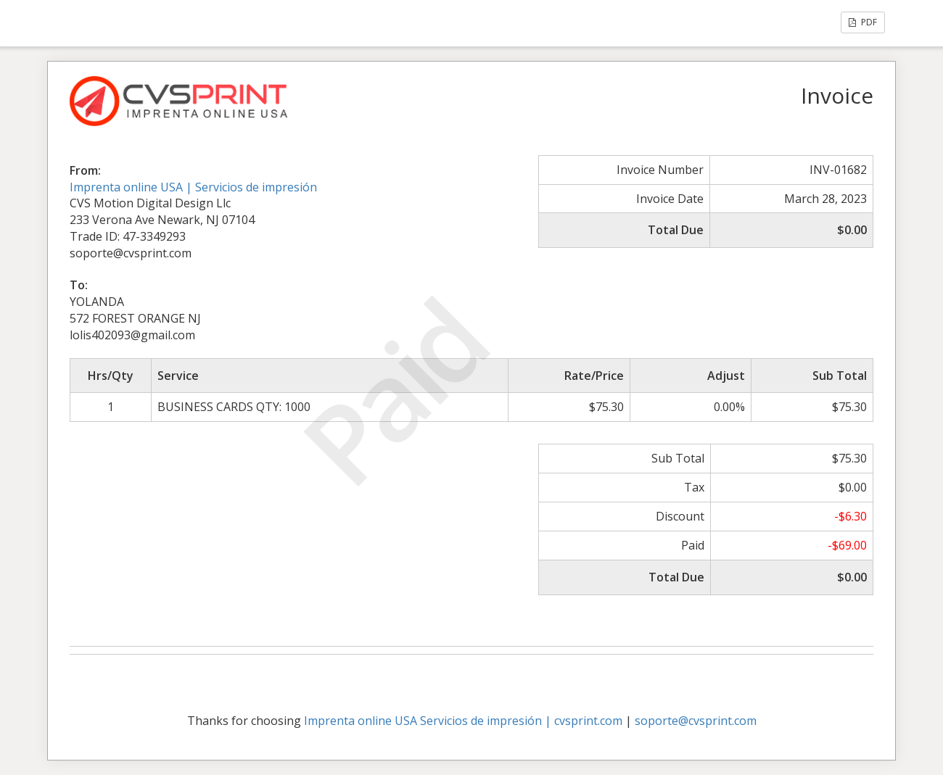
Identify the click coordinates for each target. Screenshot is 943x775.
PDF (863, 22)
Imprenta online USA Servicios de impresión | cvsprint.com (463, 721)
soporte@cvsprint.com (696, 721)
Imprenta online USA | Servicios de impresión (193, 187)
